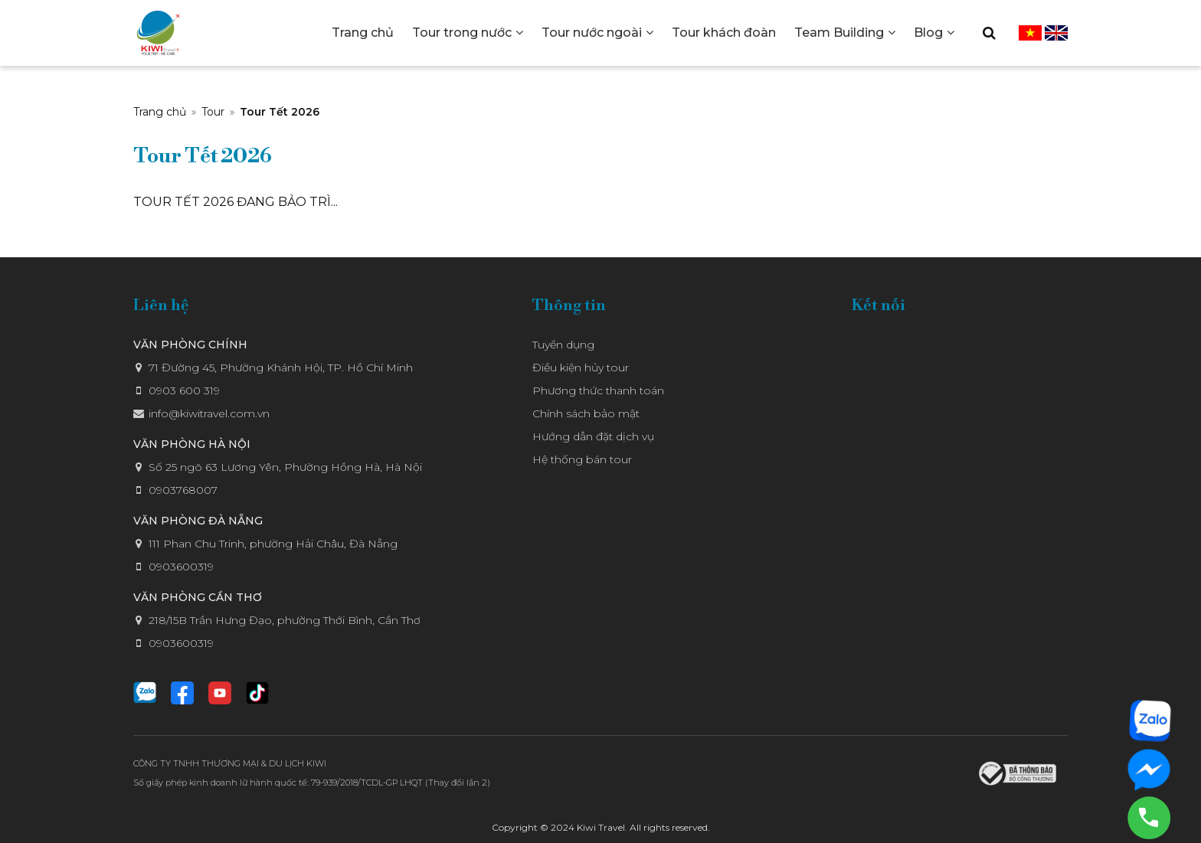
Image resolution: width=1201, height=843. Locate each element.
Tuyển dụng (563, 344)
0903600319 (181, 566)
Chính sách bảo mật (586, 413)
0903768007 (183, 490)
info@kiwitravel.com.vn (209, 413)
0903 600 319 (184, 390)
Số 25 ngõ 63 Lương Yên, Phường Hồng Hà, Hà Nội (285, 467)
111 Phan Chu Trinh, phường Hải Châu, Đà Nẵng (273, 544)
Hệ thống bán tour (582, 459)
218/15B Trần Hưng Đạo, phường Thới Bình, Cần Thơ (285, 620)
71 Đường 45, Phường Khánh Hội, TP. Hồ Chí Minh (281, 367)
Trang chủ (159, 112)
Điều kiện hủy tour (580, 367)
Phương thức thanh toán (598, 390)
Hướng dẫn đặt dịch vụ (593, 436)
